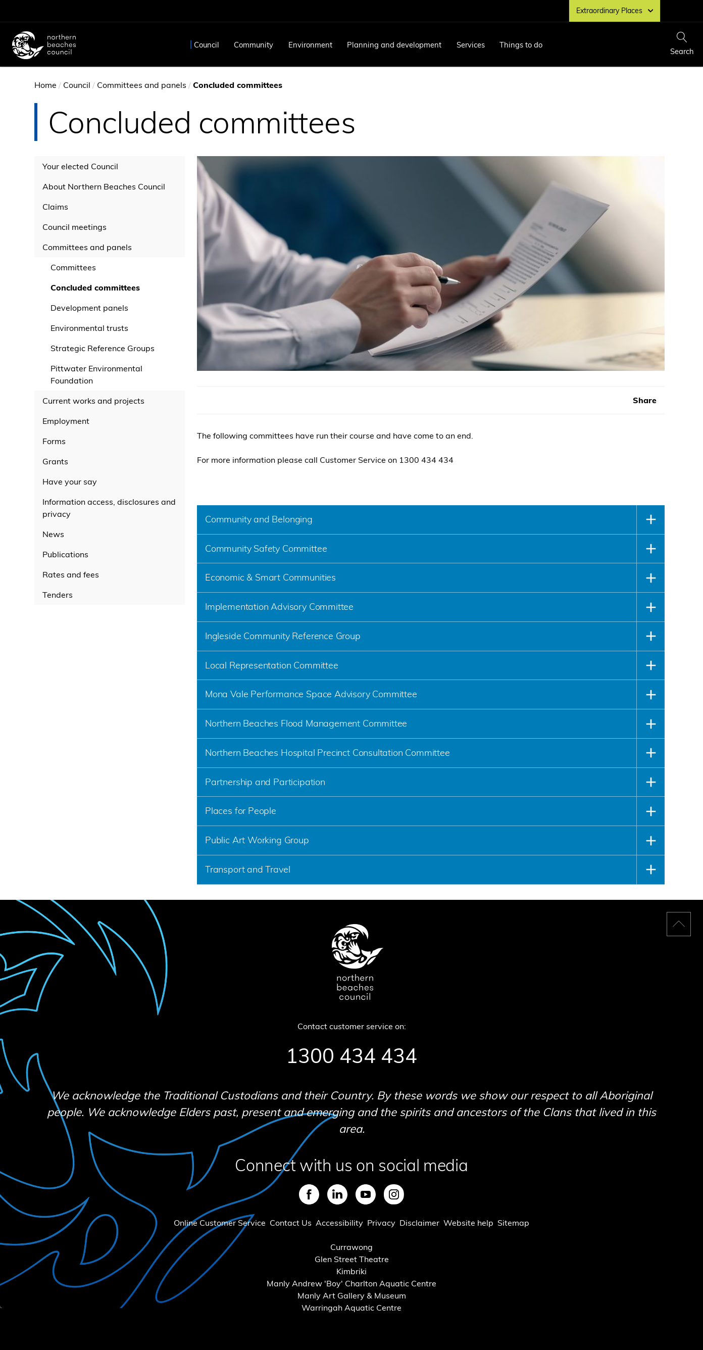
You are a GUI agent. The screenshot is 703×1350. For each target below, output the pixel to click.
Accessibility (339, 1223)
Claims (55, 207)
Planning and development (394, 45)
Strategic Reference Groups (103, 348)
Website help (468, 1223)
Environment (310, 45)
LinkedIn (337, 1194)
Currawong (351, 1247)
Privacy (381, 1223)
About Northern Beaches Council (103, 186)
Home (45, 85)
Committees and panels (141, 85)
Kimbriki (351, 1271)
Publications (65, 554)
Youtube (366, 1194)
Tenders (57, 595)
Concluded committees (95, 287)
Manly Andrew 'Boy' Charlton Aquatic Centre (351, 1283)
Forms (54, 441)
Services (471, 45)
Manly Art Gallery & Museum (351, 1295)
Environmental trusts (89, 328)
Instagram (394, 1194)
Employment (65, 421)
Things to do (520, 45)
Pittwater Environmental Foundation (96, 374)
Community (253, 45)
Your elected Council (80, 166)
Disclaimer (419, 1223)
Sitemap (513, 1223)
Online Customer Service (220, 1223)
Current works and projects (93, 401)
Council (206, 45)
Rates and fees (70, 574)
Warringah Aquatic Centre (351, 1308)
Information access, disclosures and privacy (109, 508)
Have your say (69, 481)
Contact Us (291, 1223)
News (53, 534)
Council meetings (74, 227)
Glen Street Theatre (352, 1259)
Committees (73, 267)
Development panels (89, 308)
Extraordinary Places (614, 10)
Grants (55, 461)
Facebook (309, 1194)
